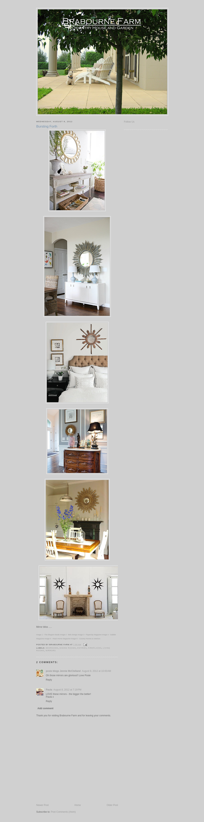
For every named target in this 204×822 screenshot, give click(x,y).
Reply (49, 679)
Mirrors (51, 651)
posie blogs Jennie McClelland (63, 671)
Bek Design (72, 635)
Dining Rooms (68, 648)
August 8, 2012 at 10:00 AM (96, 671)
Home (78, 805)
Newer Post (42, 805)
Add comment (45, 708)
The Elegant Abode (52, 635)
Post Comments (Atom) (63, 811)
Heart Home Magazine (62, 639)
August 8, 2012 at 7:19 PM (67, 689)
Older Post (112, 805)
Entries (82, 648)
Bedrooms (52, 648)
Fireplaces (95, 648)
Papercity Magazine (94, 635)
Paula (49, 689)
